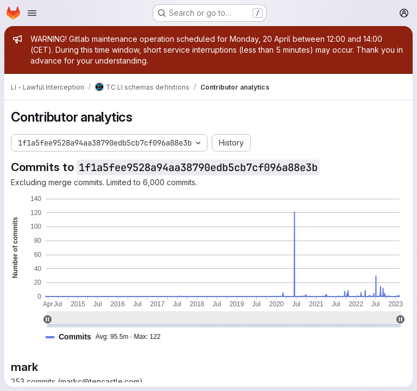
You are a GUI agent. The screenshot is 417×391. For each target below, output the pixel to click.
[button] (107, 337)
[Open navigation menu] (32, 13)
